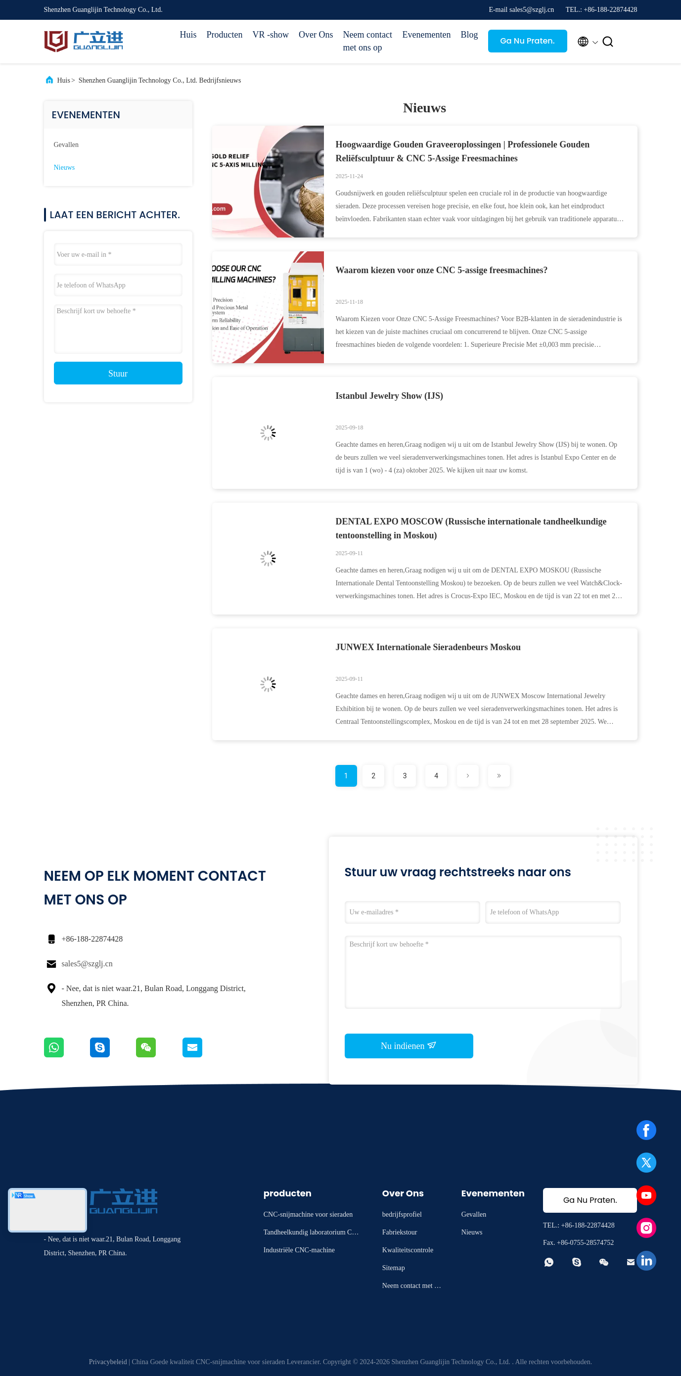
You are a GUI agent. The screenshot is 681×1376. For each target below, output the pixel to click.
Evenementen (427, 35)
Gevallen (66, 144)
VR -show (271, 35)
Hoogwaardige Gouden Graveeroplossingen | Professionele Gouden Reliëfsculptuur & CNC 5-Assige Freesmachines (463, 151)
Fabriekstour (399, 1232)
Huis (188, 35)
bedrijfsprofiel (402, 1214)
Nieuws (64, 167)
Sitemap (393, 1268)
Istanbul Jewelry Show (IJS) (390, 396)
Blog (469, 35)
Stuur (118, 374)
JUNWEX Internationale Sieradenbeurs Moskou (428, 647)
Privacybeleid (108, 1362)
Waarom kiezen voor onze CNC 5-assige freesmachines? (442, 270)
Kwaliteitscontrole (407, 1250)
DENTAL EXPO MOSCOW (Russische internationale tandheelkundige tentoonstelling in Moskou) (471, 528)
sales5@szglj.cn (87, 963)
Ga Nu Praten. (527, 41)
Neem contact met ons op (367, 41)
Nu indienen (409, 1045)
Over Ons (316, 35)
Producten (225, 35)
